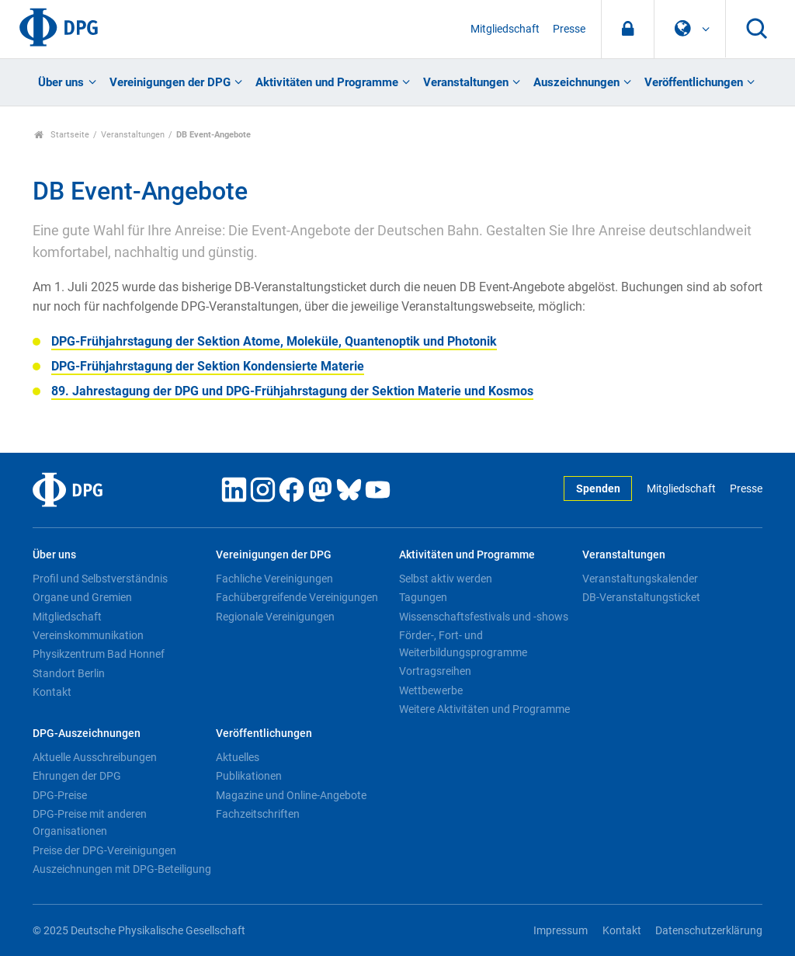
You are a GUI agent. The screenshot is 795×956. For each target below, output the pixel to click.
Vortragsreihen (435, 671)
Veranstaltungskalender (640, 578)
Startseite (61, 135)
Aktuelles (237, 757)
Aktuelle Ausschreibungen (95, 757)
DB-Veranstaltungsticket (641, 597)
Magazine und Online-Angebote (291, 795)
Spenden (598, 488)
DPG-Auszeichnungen (87, 733)
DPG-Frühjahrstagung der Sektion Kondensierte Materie (207, 366)
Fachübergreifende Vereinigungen (297, 597)
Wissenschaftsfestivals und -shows (483, 616)
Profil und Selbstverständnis (100, 578)
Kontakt (52, 692)
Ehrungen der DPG (77, 776)
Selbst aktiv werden (445, 578)
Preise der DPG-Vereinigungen (104, 850)
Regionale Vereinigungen (275, 616)
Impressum (560, 930)
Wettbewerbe (431, 690)
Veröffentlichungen (693, 82)
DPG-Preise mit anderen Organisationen (90, 822)
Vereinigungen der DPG (170, 82)
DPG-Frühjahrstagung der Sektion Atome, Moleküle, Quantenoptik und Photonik (274, 341)
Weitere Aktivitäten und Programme (484, 709)
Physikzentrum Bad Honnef (99, 654)
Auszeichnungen (576, 82)
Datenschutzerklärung (708, 930)
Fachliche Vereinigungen (274, 578)
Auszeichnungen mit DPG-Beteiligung (122, 869)
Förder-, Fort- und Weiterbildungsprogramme (463, 644)
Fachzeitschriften (258, 814)
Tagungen (423, 597)
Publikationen (249, 776)
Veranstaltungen (466, 82)
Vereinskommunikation (88, 635)
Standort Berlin (69, 673)
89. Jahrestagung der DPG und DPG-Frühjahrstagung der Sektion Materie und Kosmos (292, 391)
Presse (569, 29)
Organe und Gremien (82, 597)
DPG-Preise (60, 795)
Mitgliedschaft (505, 29)
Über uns (61, 82)
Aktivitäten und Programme (326, 82)
